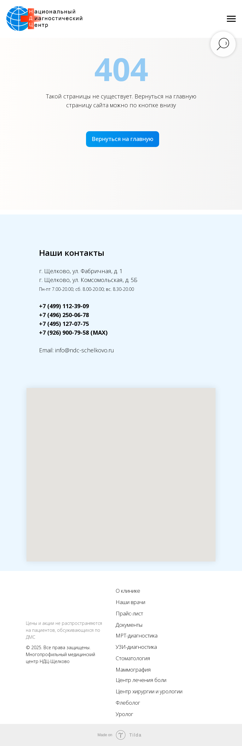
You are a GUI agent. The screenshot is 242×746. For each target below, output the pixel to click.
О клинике (128, 590)
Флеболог (128, 702)
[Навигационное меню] (231, 19)
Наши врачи (130, 602)
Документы (129, 624)
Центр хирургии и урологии (149, 691)
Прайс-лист (129, 613)
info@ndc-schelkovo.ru (84, 350)
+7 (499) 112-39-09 (64, 306)
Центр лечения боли (141, 680)
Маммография (133, 669)
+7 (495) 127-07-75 (64, 323)
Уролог (124, 714)
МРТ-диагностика (137, 635)
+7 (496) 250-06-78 (64, 315)
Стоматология (133, 658)
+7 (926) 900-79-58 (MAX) (73, 332)
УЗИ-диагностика (136, 646)
